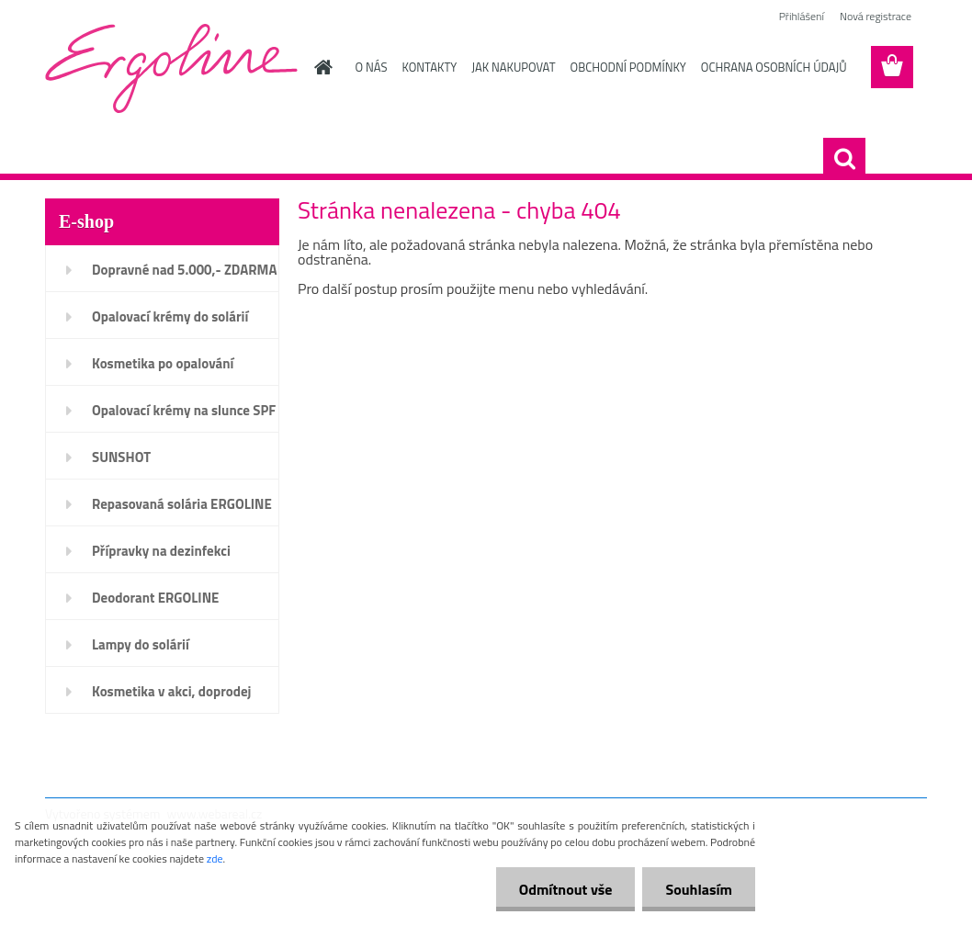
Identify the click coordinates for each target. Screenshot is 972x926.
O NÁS (372, 67)
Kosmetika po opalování (162, 363)
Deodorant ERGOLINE (155, 597)
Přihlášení (801, 16)
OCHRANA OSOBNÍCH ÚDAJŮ (774, 67)
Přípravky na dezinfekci (161, 550)
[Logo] (171, 68)
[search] (844, 159)
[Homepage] (320, 67)
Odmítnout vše (566, 889)
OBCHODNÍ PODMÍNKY (628, 67)
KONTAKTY (429, 67)
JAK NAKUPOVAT (513, 67)
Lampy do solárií (140, 644)
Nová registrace (875, 16)
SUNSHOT (121, 457)
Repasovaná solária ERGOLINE (182, 503)
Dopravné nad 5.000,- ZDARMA (184, 269)
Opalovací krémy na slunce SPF (184, 410)
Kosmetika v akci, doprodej (172, 691)
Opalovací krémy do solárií (170, 316)
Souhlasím (698, 889)
